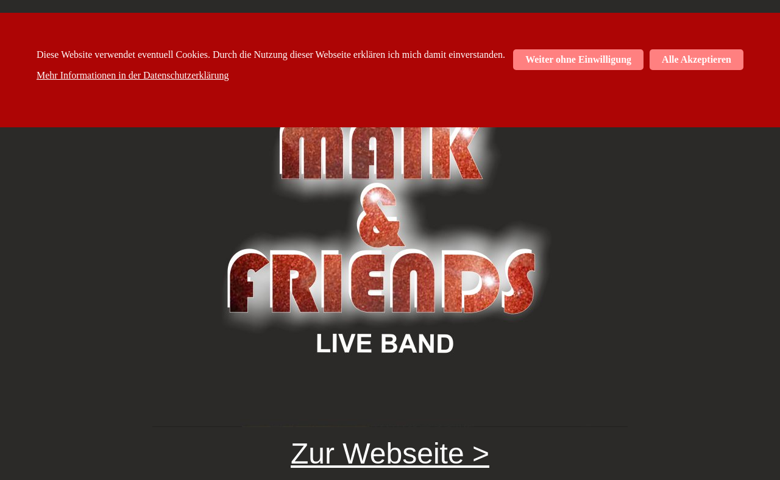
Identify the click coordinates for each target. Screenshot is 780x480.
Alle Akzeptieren (696, 59)
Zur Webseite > (390, 453)
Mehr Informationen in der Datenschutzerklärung (133, 75)
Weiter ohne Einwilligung (578, 59)
